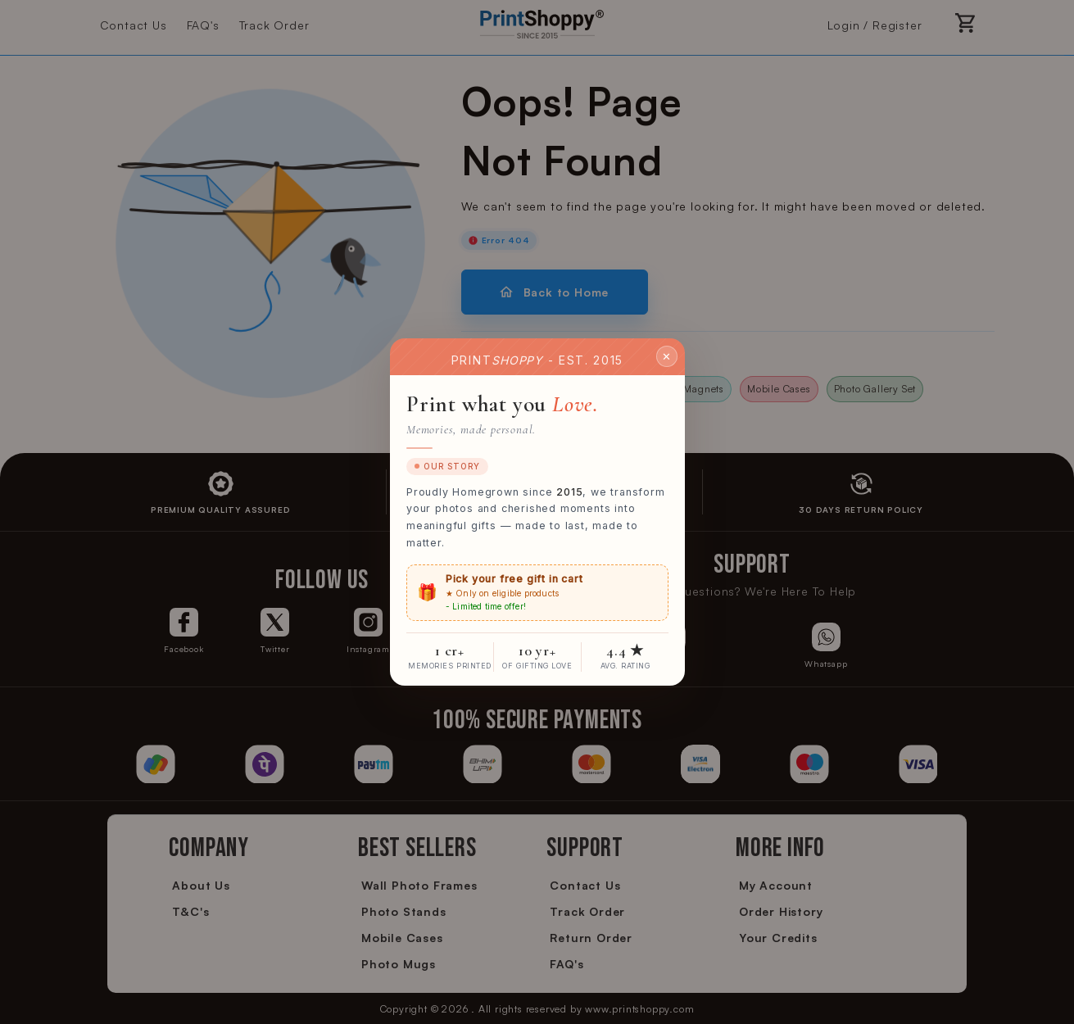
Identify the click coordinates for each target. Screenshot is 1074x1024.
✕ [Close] (667, 355)
